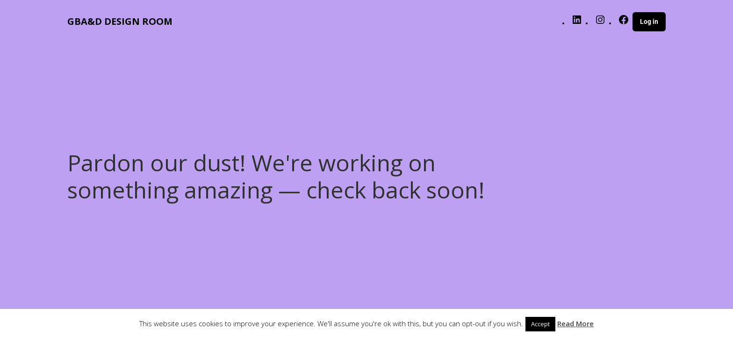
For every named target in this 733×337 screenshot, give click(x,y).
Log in (649, 21)
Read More (575, 323)
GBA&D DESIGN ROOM (119, 21)
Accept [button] (540, 324)
